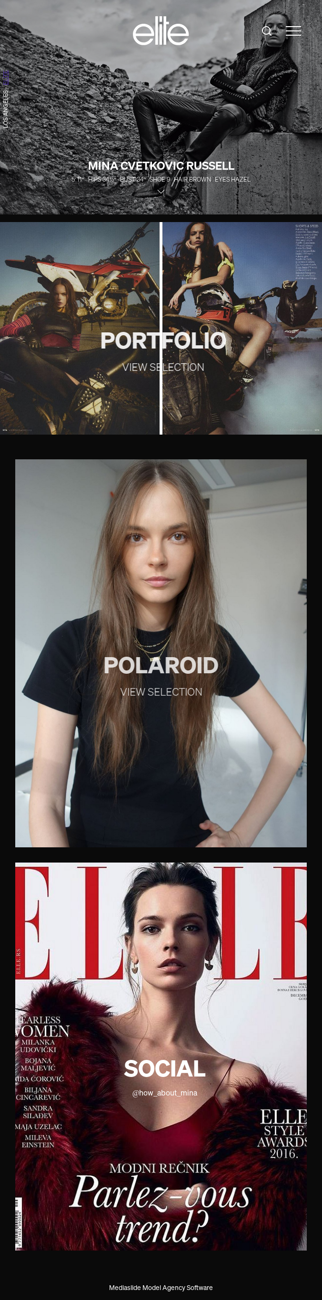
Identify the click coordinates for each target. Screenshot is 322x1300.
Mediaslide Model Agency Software (161, 1287)
